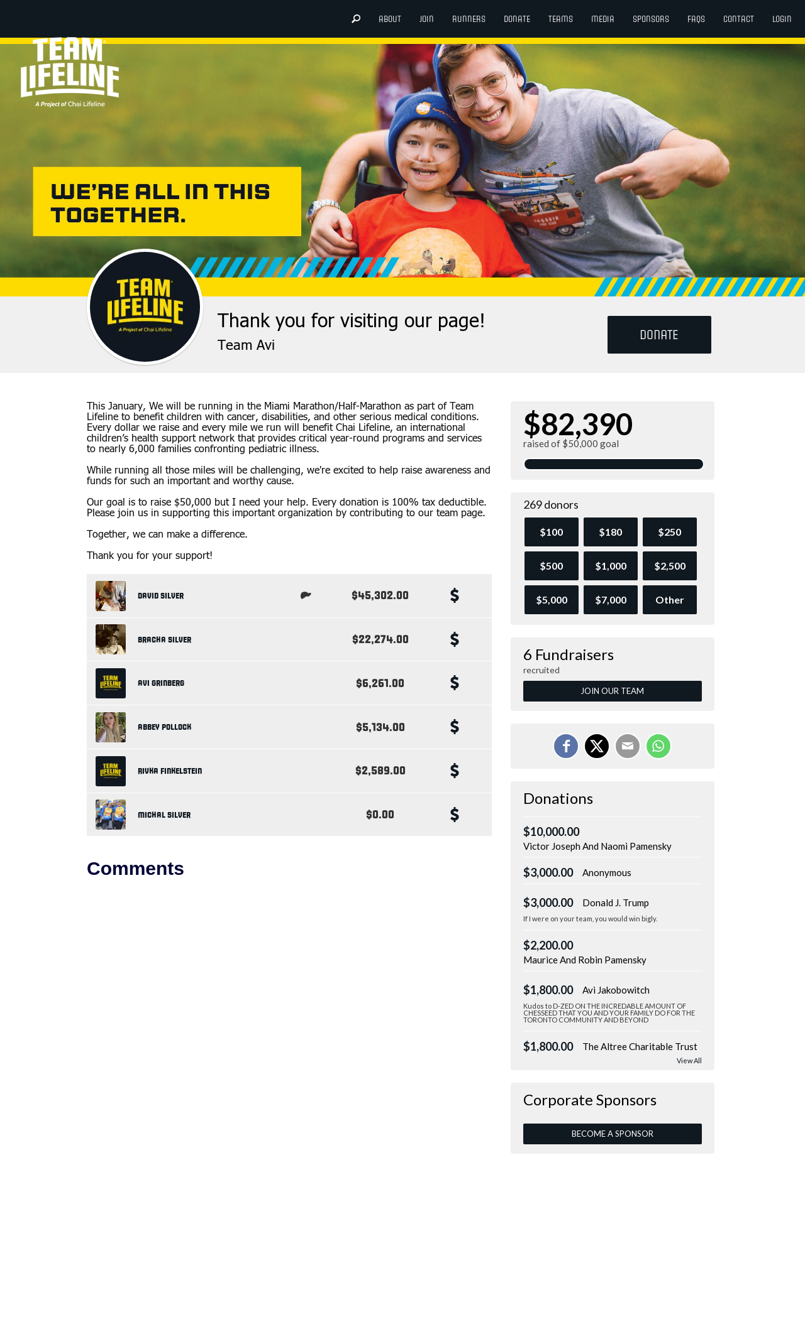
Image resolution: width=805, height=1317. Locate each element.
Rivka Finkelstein (170, 771)
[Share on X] (597, 746)
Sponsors (651, 19)
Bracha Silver (164, 640)
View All (689, 1060)
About (390, 19)
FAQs (696, 19)
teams (560, 19)
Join (426, 19)
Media (602, 19)
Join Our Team (612, 691)
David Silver (161, 596)
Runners (469, 19)
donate (517, 19)
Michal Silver (164, 815)
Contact (738, 19)
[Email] (627, 746)
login (782, 19)
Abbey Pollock (164, 727)
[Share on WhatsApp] (658, 746)
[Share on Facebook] (566, 746)
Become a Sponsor (612, 1134)
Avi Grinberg (161, 683)
